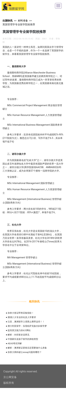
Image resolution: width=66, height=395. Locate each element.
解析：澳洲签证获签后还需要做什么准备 (27, 348)
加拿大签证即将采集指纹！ (21, 313)
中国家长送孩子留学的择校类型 (23, 339)
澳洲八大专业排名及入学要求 (22, 317)
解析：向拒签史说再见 (18, 334)
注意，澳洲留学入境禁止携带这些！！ (26, 321)
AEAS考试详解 (15, 343)
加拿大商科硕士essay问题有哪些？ (24, 352)
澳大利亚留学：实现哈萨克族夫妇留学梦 (27, 326)
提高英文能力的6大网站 (19, 330)
